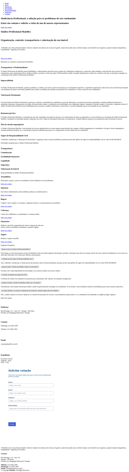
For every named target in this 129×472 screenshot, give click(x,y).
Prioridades (8, 9)
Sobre (7, 5)
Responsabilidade (10, 10)
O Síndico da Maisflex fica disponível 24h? (14, 275)
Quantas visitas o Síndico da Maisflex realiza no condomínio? (20, 267)
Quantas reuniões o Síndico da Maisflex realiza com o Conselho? (21, 282)
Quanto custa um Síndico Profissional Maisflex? (16, 249)
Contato (7, 14)
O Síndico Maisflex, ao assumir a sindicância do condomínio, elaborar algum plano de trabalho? (30, 290)
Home (7, 3)
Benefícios (8, 7)
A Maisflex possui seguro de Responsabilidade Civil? (17, 259)
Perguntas (8, 12)
